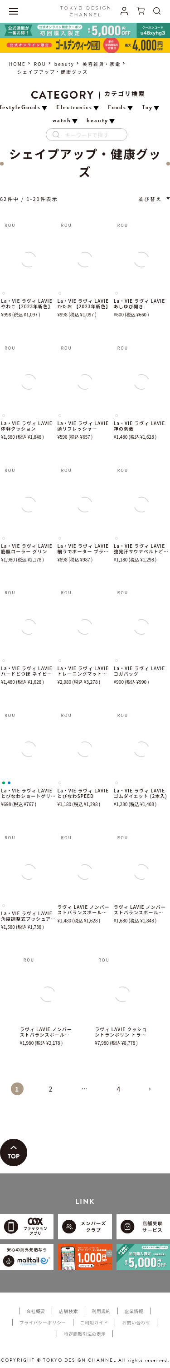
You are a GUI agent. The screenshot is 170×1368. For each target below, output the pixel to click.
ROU (40, 63)
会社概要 (35, 1311)
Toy (147, 107)
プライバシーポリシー (42, 1322)
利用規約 (101, 1311)
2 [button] (51, 1088)
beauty (64, 63)
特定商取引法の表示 (85, 1333)
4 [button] (119, 1088)
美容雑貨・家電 (102, 63)
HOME (17, 63)
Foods (117, 107)
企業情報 (134, 1311)
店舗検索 (68, 1311)
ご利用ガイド (94, 1322)
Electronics (74, 107)
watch (62, 120)
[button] (153, 1093)
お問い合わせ (136, 1322)
